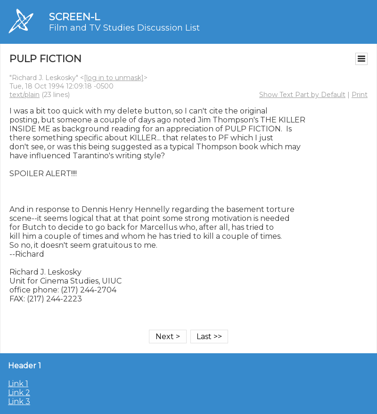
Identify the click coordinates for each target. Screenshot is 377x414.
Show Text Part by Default (302, 94)
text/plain (24, 94)
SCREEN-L (74, 17)
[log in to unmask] (114, 77)
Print (360, 94)
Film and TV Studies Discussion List (124, 28)
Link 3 (19, 401)
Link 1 (18, 383)
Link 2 (19, 392)
